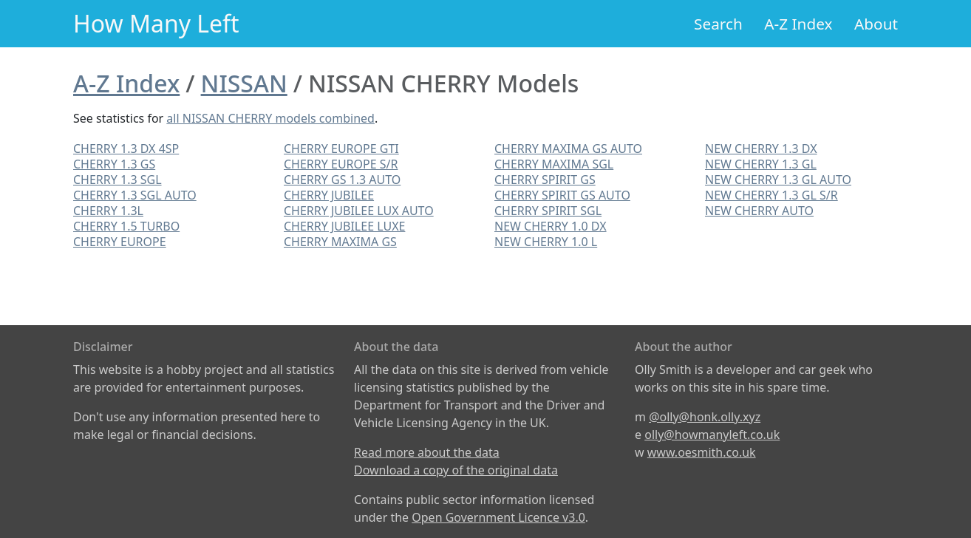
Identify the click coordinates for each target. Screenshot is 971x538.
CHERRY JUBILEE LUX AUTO (359, 210)
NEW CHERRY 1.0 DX (550, 226)
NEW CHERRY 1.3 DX (761, 148)
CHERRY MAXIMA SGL (553, 164)
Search (718, 23)
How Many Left (156, 23)
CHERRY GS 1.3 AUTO (342, 179)
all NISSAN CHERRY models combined (270, 118)
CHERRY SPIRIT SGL (548, 210)
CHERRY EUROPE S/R (341, 164)
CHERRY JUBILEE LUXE (344, 226)
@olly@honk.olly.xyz (704, 417)
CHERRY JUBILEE (329, 195)
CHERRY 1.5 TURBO (126, 226)
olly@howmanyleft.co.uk (712, 434)
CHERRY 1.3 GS (114, 164)
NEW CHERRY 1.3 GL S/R (771, 195)
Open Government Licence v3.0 (498, 517)
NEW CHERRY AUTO (759, 210)
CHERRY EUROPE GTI (341, 148)
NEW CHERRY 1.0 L (545, 242)
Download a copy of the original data (456, 470)
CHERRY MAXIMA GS (340, 242)
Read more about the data (427, 452)
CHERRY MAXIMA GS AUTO (568, 148)
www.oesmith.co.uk (701, 452)
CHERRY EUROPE (119, 242)
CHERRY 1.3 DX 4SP (126, 148)
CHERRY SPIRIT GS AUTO (562, 195)
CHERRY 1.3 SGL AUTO (135, 195)
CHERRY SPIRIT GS (545, 179)
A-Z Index (798, 23)
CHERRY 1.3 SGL (117, 179)
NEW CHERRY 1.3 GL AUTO (778, 179)
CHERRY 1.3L (108, 210)
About (876, 23)
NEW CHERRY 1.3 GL (761, 164)
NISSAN (244, 83)
